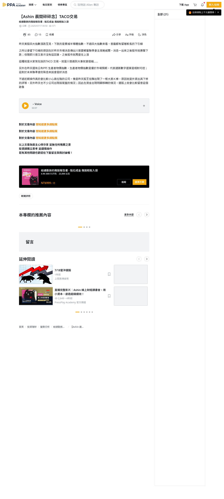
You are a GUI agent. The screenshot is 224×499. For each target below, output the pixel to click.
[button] (33, 5)
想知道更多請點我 (46, 124)
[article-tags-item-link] (26, 196)
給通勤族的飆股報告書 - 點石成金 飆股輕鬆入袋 (44, 21)
